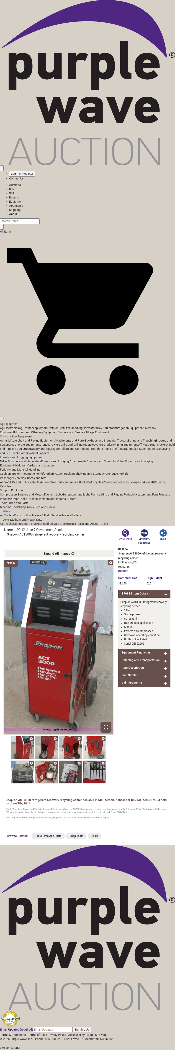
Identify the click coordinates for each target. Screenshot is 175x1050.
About (13, 214)
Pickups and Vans (140, 482)
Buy (11, 189)
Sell (11, 193)
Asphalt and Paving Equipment (34, 440)
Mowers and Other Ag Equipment (35, 432)
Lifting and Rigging (111, 494)
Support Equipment (12, 490)
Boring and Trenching (142, 440)
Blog (90, 1035)
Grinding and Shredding (102, 461)
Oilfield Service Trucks (54, 523)
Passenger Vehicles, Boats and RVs (23, 478)
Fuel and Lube (53, 494)
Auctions (15, 185)
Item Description (133, 667)
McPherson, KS (127, 562)
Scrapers (127, 448)
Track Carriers (20, 453)
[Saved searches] (2, 168)
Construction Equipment (16, 436)
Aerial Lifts (7, 440)
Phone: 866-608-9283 (49, 1039)
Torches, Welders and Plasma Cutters (51, 499)
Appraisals (16, 205)
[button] (87, 408)
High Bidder (154, 578)
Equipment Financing (136, 652)
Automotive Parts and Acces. (60, 482)
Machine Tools (9, 507)
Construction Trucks (26, 523)
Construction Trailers (27, 515)
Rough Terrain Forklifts (106, 448)
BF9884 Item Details (135, 593)
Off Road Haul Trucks (152, 444)
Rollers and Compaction (75, 448)
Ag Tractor (26, 428)
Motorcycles (95, 482)
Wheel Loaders (39, 453)
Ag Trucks (6, 523)
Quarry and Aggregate (45, 448)
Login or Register (22, 173)
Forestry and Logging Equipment (21, 457)
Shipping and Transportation (141, 660)
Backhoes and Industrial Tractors (106, 440)
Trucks (103, 523)
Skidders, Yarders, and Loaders (34, 465)
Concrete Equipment (26, 444)
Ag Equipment (9, 424)
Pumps (14, 499)
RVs (154, 482)
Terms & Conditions (13, 1035)
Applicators (40, 428)
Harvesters (90, 428)
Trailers (5, 511)
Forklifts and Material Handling (20, 469)
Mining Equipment (126, 444)
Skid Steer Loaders (145, 448)
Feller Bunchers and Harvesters (20, 461)
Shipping (15, 210)
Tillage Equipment (97, 432)
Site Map (101, 1035)
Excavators (96, 444)
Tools (94, 836)
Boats (83, 482)
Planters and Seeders (71, 432)
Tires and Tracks (45, 507)
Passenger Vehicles (116, 482)
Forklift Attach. (54, 473)
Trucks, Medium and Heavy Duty (21, 519)
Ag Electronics (9, 428)
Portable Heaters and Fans (141, 494)
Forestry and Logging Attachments (64, 461)
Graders (108, 444)
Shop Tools (26, 507)
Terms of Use (37, 1035)
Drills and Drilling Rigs (74, 444)
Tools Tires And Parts (48, 836)
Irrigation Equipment (130, 428)
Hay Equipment (107, 428)
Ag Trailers (7, 515)
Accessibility (76, 1035)
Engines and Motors (31, 494)
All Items (6, 231)
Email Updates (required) (16, 1029)
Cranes (44, 444)
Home (8, 530)
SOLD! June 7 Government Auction (40, 530)
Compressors (9, 494)
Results (14, 197)
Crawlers (54, 444)
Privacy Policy (57, 1035)
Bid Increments (132, 682)
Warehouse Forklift (115, 473)
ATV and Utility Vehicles (25, 482)
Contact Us (16, 178)
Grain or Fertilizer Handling (65, 428)
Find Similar (130, 675)
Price (127, 578)
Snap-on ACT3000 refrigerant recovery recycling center (45, 534)
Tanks (23, 499)
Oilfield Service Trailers (56, 515)
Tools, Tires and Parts (14, 503)
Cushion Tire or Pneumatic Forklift (22, 473)
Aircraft (5, 482)
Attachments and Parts (69, 440)
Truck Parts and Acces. (84, 523)
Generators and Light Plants (80, 494)
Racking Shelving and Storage (83, 473)
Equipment (16, 201)
